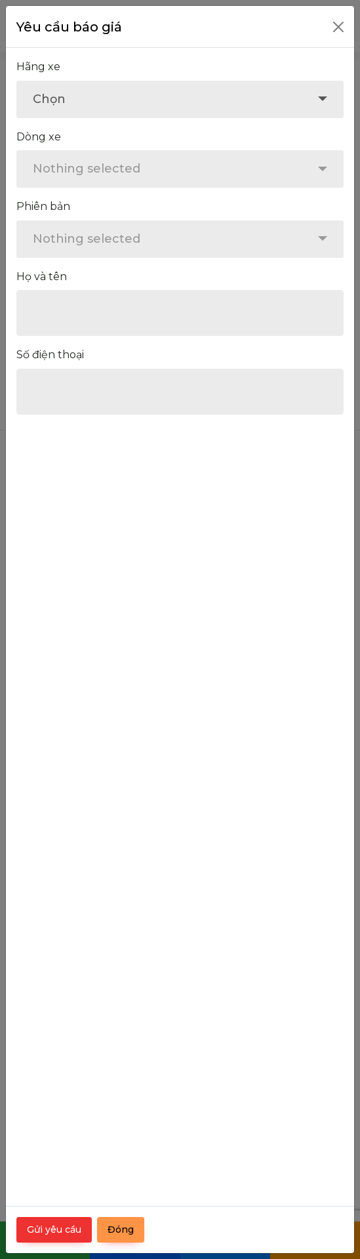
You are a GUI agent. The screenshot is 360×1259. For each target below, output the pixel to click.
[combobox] (180, 99)
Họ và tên (41, 276)
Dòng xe (38, 137)
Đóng (121, 1229)
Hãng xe (38, 66)
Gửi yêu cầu (54, 1229)
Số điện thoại (50, 354)
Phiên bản (43, 206)
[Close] (338, 26)
